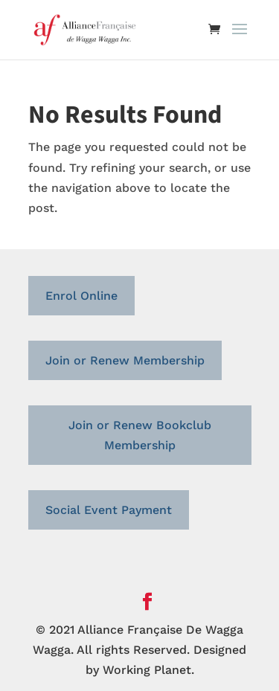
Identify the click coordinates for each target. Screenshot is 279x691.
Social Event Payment (108, 510)
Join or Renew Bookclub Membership (139, 435)
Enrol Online (81, 296)
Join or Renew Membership (125, 360)
